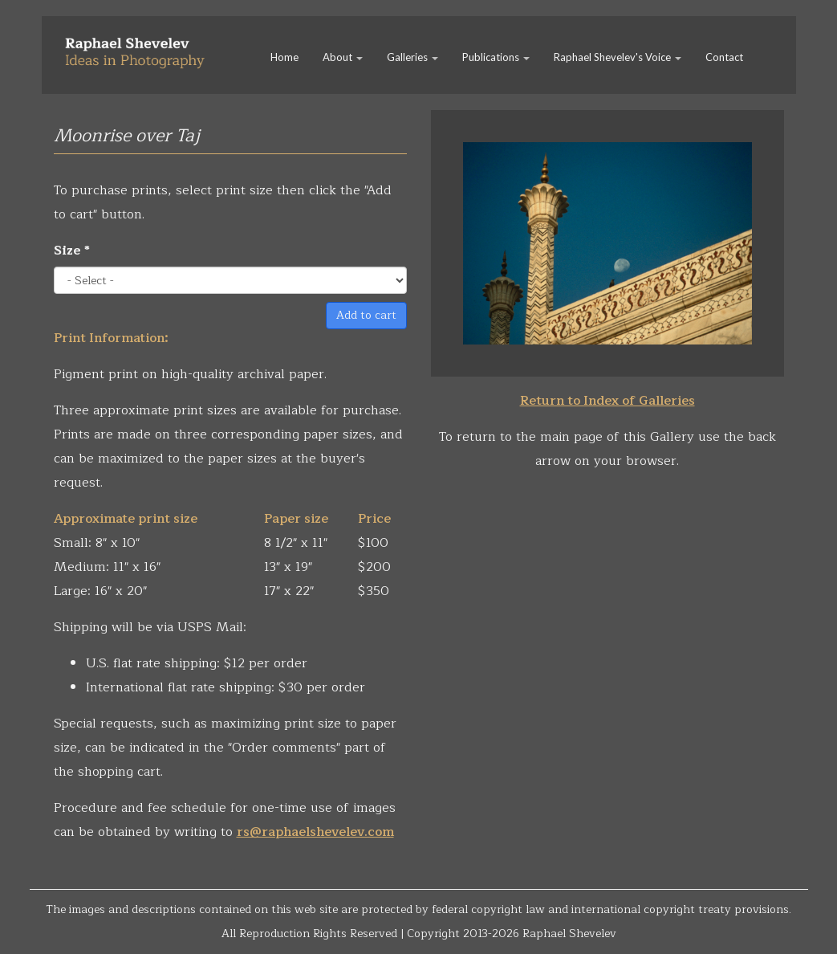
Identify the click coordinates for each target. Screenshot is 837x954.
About (343, 57)
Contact (724, 57)
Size (72, 250)
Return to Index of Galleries (607, 400)
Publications (496, 57)
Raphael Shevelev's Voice (617, 57)
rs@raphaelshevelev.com (315, 832)
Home (284, 57)
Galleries (412, 57)
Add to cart (366, 315)
